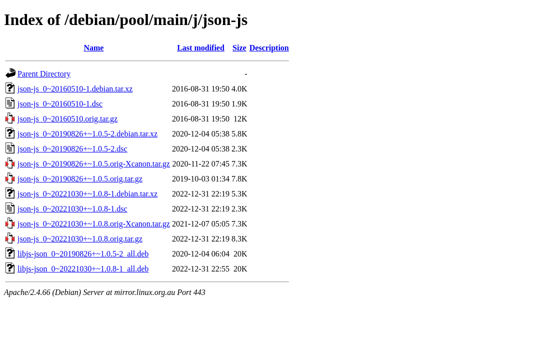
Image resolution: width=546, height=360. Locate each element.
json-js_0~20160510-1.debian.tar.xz (75, 88)
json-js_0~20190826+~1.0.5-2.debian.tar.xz (88, 134)
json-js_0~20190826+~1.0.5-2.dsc (73, 148)
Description (269, 48)
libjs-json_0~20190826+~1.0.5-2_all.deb (83, 254)
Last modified (200, 48)
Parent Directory (44, 74)
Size (239, 48)
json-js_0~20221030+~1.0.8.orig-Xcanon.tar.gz (94, 224)
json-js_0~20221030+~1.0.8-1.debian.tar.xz (88, 194)
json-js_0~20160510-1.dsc (60, 104)
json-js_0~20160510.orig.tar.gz (68, 118)
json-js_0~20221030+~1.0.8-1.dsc (73, 208)
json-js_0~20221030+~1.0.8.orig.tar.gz (80, 238)
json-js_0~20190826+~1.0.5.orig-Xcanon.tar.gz (94, 164)
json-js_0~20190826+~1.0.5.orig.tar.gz (80, 178)
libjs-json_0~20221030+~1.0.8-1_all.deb (83, 268)
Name (94, 48)
